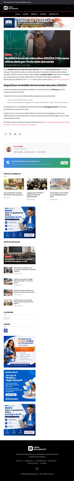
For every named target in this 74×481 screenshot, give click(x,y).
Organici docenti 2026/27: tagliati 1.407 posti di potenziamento (35, 195)
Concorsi (43, 14)
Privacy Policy (33, 463)
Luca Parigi (26, 65)
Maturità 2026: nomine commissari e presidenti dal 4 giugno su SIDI (18, 260)
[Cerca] (69, 8)
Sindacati (34, 14)
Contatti (43, 463)
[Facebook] (6, 330)
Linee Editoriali (40, 461)
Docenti (25, 14)
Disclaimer (52, 461)
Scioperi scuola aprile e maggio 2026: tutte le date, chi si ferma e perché (23, 280)
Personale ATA (54, 14)
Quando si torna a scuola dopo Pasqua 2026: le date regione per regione (23, 301)
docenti (29, 79)
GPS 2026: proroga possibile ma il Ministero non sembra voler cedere (24, 291)
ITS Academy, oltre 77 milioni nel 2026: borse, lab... (17, 2)
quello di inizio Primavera (60, 79)
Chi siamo (19, 461)
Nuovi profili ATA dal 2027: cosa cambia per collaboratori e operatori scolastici (25, 269)
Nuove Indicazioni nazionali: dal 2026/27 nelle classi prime (13, 194)
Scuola (17, 14)
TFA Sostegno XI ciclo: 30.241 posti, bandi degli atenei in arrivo (59, 195)
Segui (64, 163)
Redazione (29, 461)
